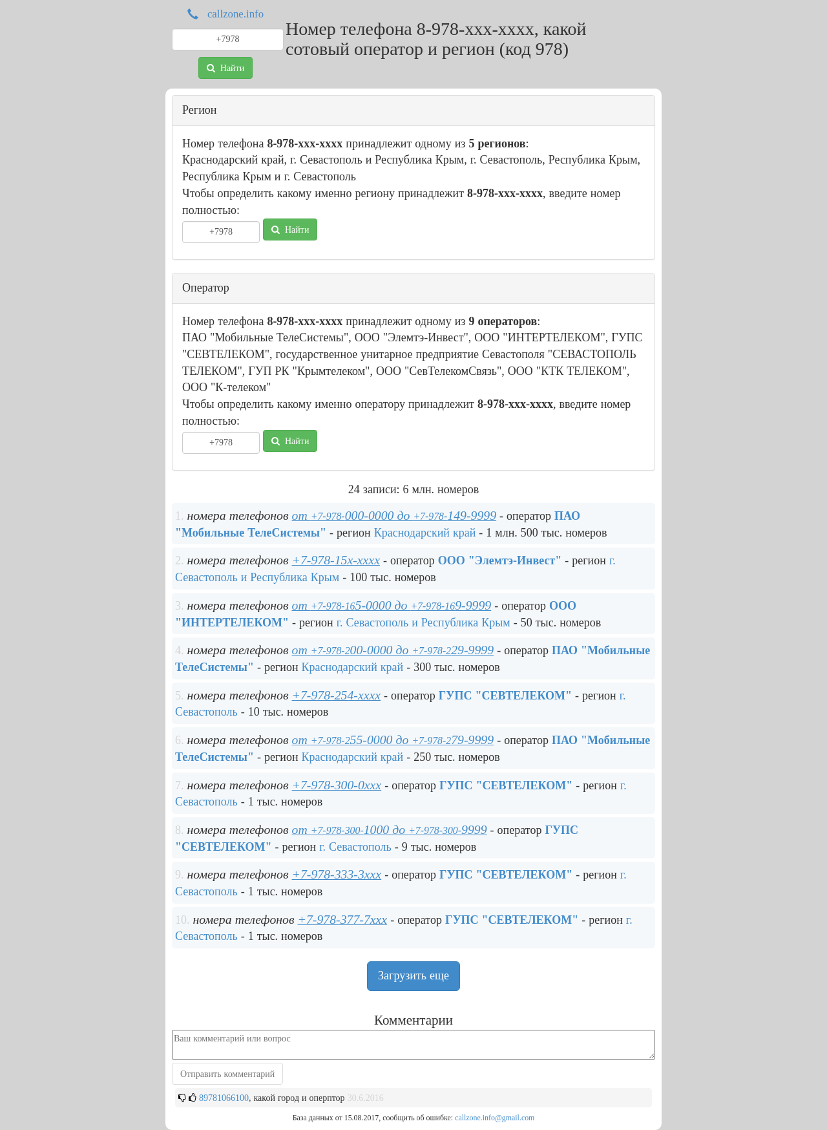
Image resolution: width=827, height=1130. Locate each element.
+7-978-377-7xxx (343, 919)
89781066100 (224, 1097)
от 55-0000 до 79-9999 (393, 739)
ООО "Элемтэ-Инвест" (500, 560)
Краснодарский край (425, 532)
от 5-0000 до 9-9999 (392, 605)
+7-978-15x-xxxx (336, 559)
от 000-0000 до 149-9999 (394, 515)
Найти (225, 67)
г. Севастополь (355, 847)
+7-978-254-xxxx (336, 694)
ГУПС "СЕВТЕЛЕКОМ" (505, 695)
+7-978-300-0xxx (337, 784)
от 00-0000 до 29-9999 (393, 649)
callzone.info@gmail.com (494, 1118)
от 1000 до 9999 (389, 829)
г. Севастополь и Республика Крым (423, 622)
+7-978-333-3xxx (337, 874)
